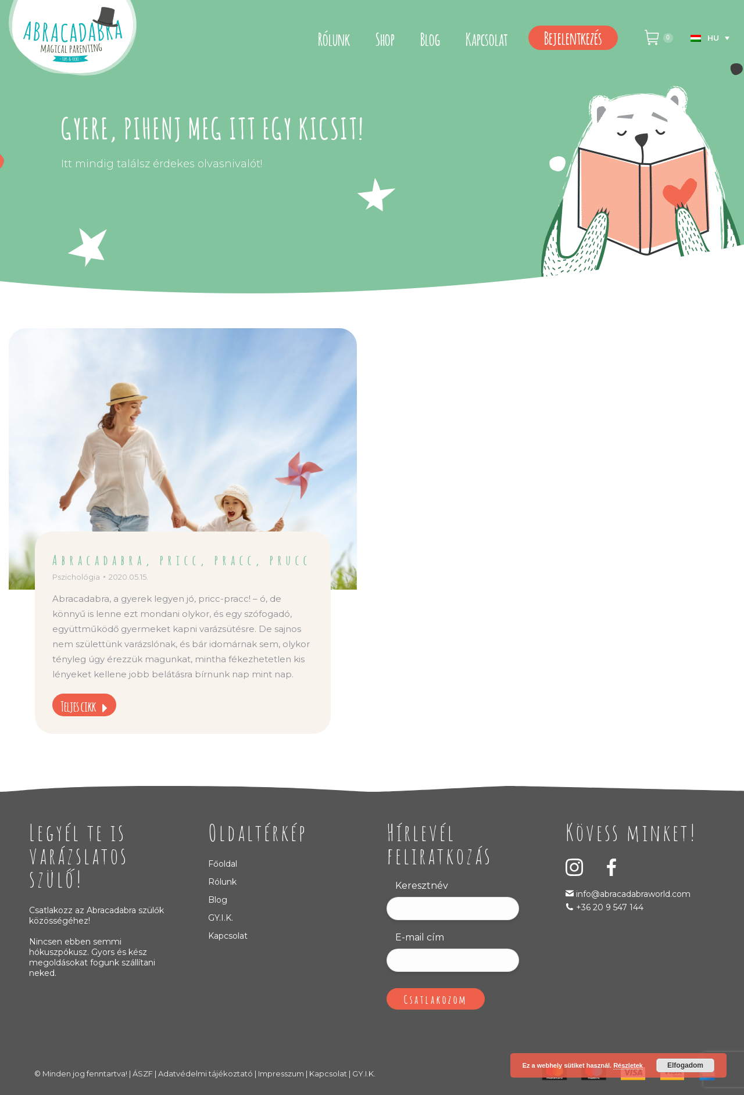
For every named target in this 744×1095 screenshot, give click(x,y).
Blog (217, 900)
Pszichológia (76, 576)
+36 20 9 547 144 (609, 907)
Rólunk (222, 882)
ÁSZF (143, 1073)
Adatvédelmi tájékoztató (205, 1073)
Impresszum (281, 1073)
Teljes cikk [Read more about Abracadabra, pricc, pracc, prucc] (84, 705)
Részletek (628, 1065)
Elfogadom (685, 1065)
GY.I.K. (220, 918)
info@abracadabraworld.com (632, 894)
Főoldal (222, 864)
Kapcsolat (228, 936)
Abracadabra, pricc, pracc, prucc (182, 558)
